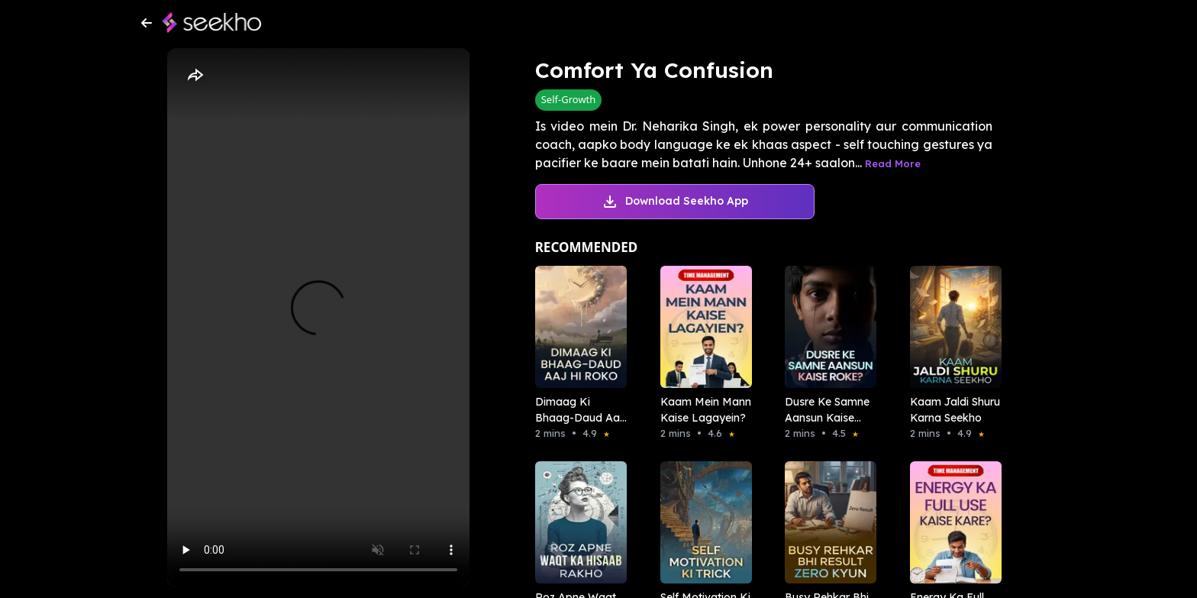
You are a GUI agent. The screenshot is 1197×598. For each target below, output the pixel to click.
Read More (893, 163)
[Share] (194, 75)
